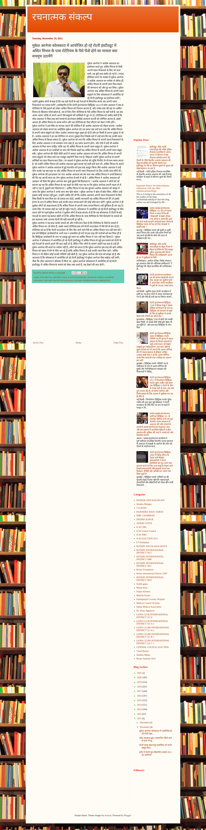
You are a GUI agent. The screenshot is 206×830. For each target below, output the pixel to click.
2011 (139, 718)
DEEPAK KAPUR (144, 519)
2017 (139, 691)
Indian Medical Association (148, 607)
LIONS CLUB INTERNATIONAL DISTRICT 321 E (152, 616)
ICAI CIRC (141, 527)
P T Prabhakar (142, 542)
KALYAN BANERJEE (77, 277)
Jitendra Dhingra (144, 504)
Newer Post (38, 343)
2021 (139, 673)
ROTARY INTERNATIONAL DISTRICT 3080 (150, 558)
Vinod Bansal (142, 651)
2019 (139, 682)
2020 (139, 677)
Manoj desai (142, 587)
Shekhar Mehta (143, 655)
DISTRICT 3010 (60, 277)
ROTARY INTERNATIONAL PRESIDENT (92, 280)
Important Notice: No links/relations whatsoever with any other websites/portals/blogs (152, 188)
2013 (139, 709)
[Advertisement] (78, 314)
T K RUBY (141, 508)
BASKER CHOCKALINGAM (150, 500)
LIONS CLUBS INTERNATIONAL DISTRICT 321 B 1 (152, 635)
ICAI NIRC (141, 535)
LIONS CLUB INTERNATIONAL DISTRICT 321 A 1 (152, 622)
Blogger (127, 815)
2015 (139, 700)
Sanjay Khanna (143, 591)
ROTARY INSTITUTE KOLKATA (58, 280)
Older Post (118, 343)
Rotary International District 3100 (151, 573)
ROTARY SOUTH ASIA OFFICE (151, 546)
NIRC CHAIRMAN (145, 515)
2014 (139, 705)
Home (78, 343)
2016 (139, 696)
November (145, 727)
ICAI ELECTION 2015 (147, 538)
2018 (139, 686)
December (145, 722)
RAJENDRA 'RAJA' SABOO (149, 512)
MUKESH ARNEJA (96, 277)
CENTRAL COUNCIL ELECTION (152, 647)
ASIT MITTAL (46, 277)
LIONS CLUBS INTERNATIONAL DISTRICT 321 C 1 (152, 642)
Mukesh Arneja (143, 595)
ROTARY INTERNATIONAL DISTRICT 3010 (150, 578)
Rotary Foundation (144, 569)
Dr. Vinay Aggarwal (145, 611)
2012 (139, 714)
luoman (108, 815)
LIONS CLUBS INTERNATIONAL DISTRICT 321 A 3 (152, 629)
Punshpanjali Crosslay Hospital (150, 599)
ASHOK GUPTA (144, 523)
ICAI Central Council (146, 531)
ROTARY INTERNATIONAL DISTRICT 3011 (150, 564)
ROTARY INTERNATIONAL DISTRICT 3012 (150, 551)
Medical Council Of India (148, 603)
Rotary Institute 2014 (146, 658)
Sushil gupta (142, 584)
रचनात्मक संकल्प (62, 17)
